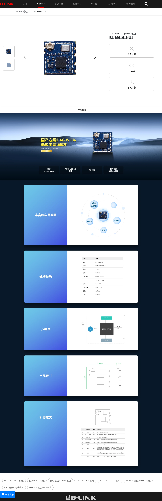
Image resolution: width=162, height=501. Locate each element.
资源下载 (59, 4)
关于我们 (95, 4)
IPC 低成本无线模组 (14, 487)
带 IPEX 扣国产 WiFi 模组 (138, 480)
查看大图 (131, 54)
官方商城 (130, 4)
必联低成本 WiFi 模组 (60, 480)
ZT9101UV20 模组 (85, 480)
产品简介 (131, 71)
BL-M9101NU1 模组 (14, 480)
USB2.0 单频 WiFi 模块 (40, 487)
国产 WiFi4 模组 (37, 480)
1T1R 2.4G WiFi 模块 (110, 480)
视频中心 (77, 4)
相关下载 (131, 87)
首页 (25, 4)
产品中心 (41, 4)
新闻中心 (112, 4)
